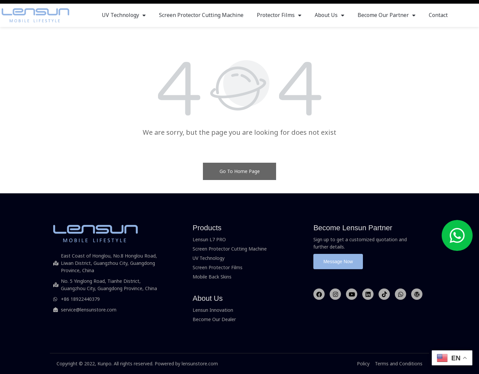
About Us (329, 15)
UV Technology (124, 15)
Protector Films (279, 15)
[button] (338, 261)
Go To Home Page (240, 171)
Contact (438, 15)
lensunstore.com (200, 363)
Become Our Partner (386, 15)
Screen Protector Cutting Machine (201, 15)
